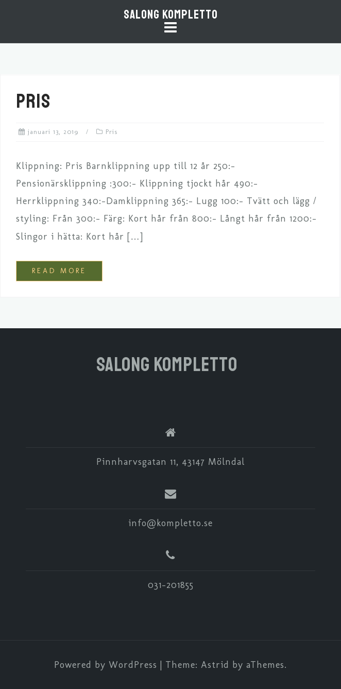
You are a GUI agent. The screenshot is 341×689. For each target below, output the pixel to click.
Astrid (215, 664)
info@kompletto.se (170, 523)
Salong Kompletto (171, 14)
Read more (59, 270)
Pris (33, 101)
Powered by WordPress (105, 664)
